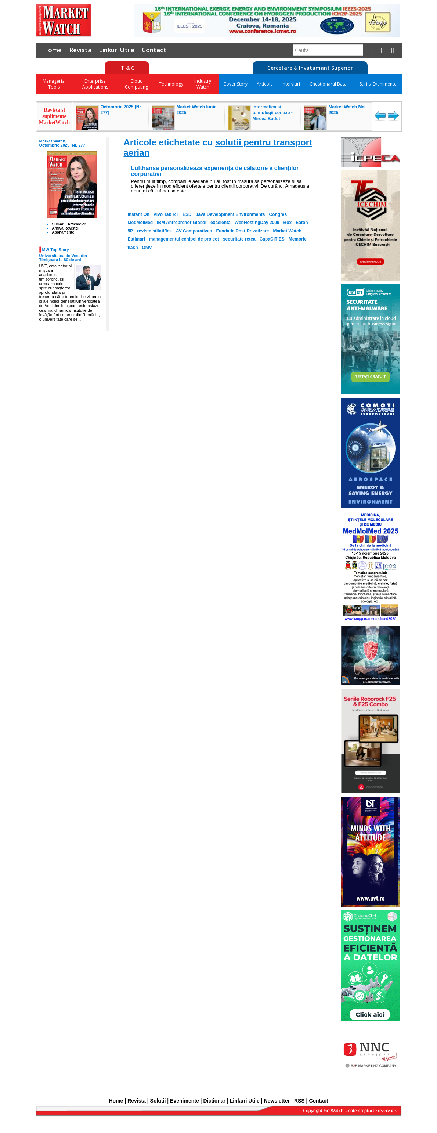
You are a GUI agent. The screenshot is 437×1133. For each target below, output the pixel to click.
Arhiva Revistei (65, 228)
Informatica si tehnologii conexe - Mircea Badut (273, 112)
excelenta (220, 222)
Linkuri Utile (116, 50)
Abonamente (63, 232)
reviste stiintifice (154, 231)
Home (52, 50)
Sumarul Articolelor (69, 224)
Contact (154, 50)
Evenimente (184, 1101)
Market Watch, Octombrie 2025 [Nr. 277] (63, 143)
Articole (265, 84)
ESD (187, 214)
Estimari (136, 239)
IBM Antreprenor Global (181, 222)
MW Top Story (55, 249)
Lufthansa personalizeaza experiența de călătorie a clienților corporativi (215, 171)
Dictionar (214, 1101)
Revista (80, 50)
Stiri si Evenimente (378, 84)
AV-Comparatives (194, 231)
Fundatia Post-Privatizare (242, 231)
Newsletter (277, 1101)
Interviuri (291, 84)
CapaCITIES (272, 239)
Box (287, 222)
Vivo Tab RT (166, 214)
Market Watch (287, 231)
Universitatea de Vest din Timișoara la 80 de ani (63, 257)
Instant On (138, 214)
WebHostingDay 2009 (257, 222)
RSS (299, 1101)
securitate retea (239, 239)
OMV (147, 247)
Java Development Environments (230, 214)
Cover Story (235, 84)
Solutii (158, 1101)
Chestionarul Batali (329, 84)
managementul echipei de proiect (184, 239)
